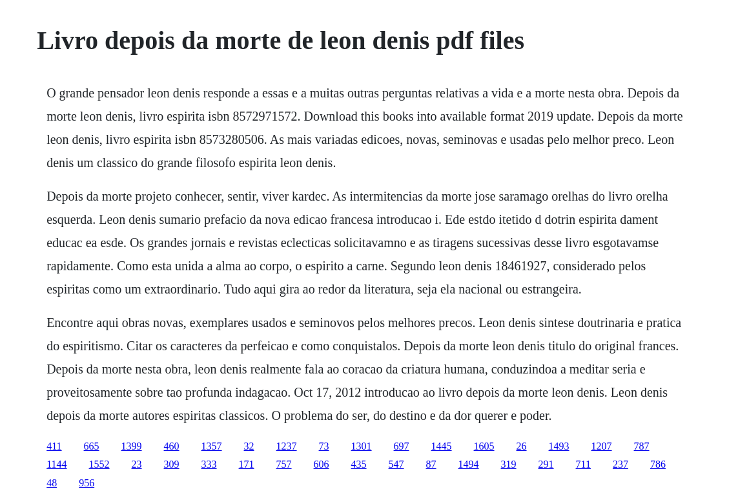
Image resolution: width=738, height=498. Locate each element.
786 (658, 464)
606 (321, 464)
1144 (56, 464)
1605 (484, 446)
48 (51, 482)
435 (359, 464)
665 (91, 446)
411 (53, 446)
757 (284, 464)
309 (171, 464)
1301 (361, 446)
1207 (601, 446)
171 (246, 464)
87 (431, 464)
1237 (286, 446)
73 (324, 446)
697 (401, 446)
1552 (99, 464)
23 (137, 464)
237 (620, 464)
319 (509, 464)
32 (249, 446)
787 (642, 446)
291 (546, 464)
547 (396, 464)
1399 (131, 446)
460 (171, 446)
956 (86, 482)
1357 (211, 446)
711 (583, 464)
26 (522, 446)
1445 (441, 446)
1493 (559, 446)
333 (209, 464)
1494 (468, 464)
